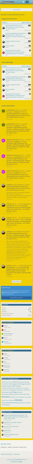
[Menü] (31, 1)
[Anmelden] (27, 2)
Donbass (27, 382)
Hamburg (13, 390)
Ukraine (18, 399)
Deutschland (21, 382)
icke (5, 361)
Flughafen (4, 386)
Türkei (10, 400)
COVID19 (14, 382)
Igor (29, 390)
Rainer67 (6, 341)
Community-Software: (16, 459)
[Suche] (23, 1)
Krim (18, 392)
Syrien (29, 397)
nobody (6, 358)
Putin (28, 394)
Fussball (12, 386)
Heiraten (26, 390)
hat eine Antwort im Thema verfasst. (18, 187)
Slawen (18, 397)
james (5, 337)
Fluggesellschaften (26, 384)
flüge (8, 386)
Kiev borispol (5, 392)
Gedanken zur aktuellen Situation (12, 422)
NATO (21, 394)
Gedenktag (18, 386)
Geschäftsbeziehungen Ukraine (8, 388)
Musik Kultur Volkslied (7, 394)
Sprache (22, 397)
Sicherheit (12, 397)
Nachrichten (16, 394)
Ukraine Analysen (10, 89)
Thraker (3, 400)
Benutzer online (6, 444)
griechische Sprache (6, 390)
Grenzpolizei (26, 388)
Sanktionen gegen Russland (13, 84)
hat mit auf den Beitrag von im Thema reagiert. (18, 113)
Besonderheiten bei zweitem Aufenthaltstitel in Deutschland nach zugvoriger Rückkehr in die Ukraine (15, 95)
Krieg (14, 392)
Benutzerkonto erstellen (16, 297)
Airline (6, 382)
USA (26, 402)
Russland (5, 397)
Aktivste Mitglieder (8, 350)
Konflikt (11, 392)
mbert (5, 354)
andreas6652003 (8, 333)
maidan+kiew (7, 430)
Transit (6, 400)
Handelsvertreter (19, 390)
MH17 (21, 392)
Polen (25, 394)
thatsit (29, 315)
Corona (10, 382)
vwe (5, 330)
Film (7, 384)
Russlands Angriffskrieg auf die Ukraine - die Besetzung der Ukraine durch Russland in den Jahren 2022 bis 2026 (16, 78)
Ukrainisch (22, 402)
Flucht (10, 384)
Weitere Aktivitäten (16, 281)
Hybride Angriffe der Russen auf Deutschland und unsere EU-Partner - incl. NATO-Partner (15, 70)
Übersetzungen (6, 404)
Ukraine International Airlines (10, 403)
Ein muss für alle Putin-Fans (11, 426)
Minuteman (7, 365)
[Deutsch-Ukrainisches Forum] (7, 1)
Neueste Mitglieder (8, 322)
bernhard (6, 369)
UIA (13, 400)
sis (15, 397)
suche (26, 397)
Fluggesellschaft (16, 384)
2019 (3, 382)
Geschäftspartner (19, 388)
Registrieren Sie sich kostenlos (10, 292)
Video (28, 402)
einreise (4, 384)
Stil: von (16, 461)
